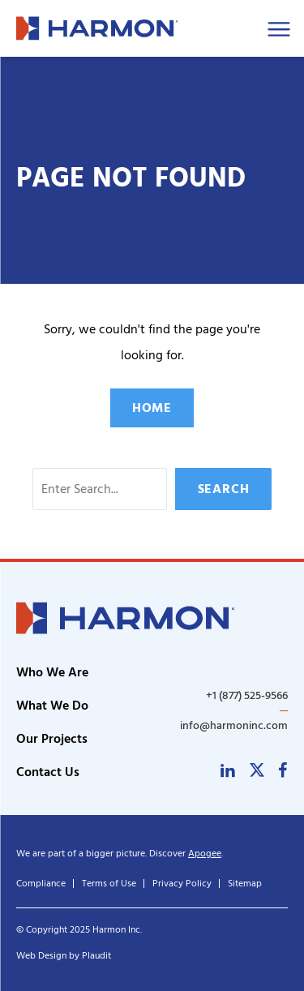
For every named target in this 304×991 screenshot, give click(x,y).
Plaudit (96, 955)
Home (152, 407)
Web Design (41, 955)
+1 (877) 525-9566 (247, 696)
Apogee (204, 853)
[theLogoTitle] (97, 28)
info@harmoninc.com (234, 725)
